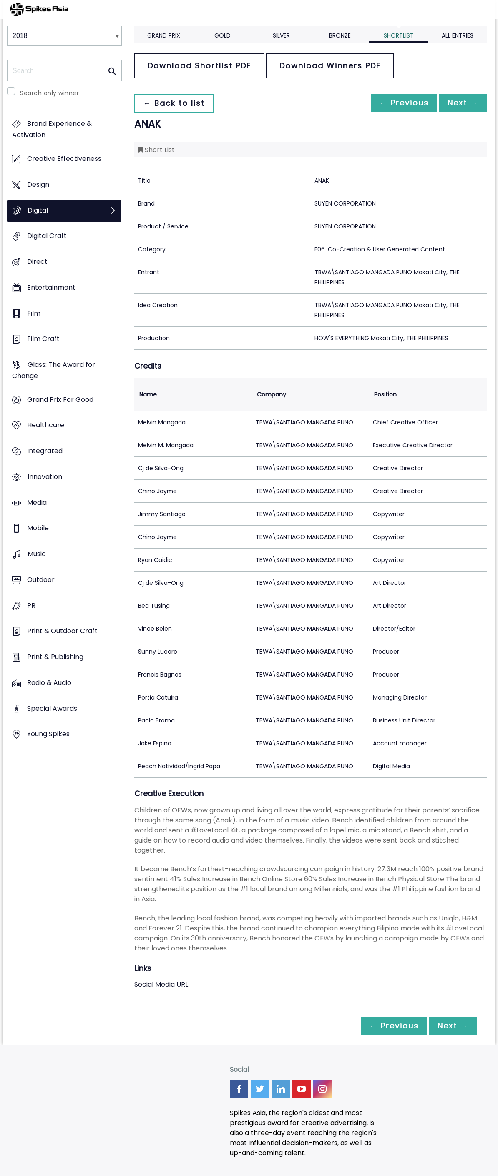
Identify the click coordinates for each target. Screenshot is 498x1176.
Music (37, 554)
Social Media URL (161, 984)
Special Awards (52, 708)
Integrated (45, 451)
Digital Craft (47, 236)
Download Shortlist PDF (199, 65)
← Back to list (175, 103)
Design (38, 184)
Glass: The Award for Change (53, 370)
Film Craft (43, 339)
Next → (461, 103)
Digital (38, 210)
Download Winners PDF (330, 65)
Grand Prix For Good (60, 399)
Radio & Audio (49, 682)
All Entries (457, 35)
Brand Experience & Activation (52, 129)
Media (37, 502)
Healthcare (45, 425)
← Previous (399, 103)
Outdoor (41, 579)
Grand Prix (163, 35)
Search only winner (49, 93)
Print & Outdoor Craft (62, 631)
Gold (222, 35)
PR (31, 605)
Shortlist (399, 35)
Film (33, 313)
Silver (281, 35)
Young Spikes (48, 734)
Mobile (38, 528)
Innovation (45, 476)
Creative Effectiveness (64, 159)
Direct (37, 261)
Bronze (340, 35)
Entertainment (51, 287)
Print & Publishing (55, 657)
